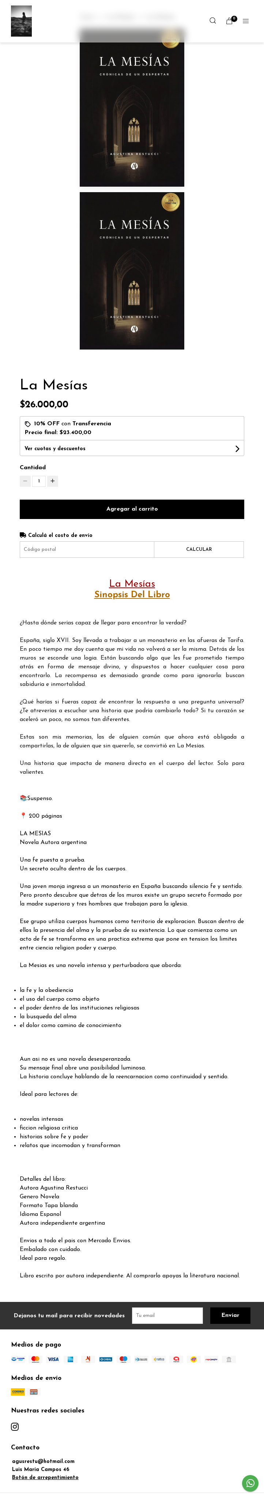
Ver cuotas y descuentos (55, 449)
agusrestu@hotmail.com (43, 1461)
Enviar (230, 1315)
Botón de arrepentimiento (45, 1478)
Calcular (199, 549)
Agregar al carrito (132, 509)
